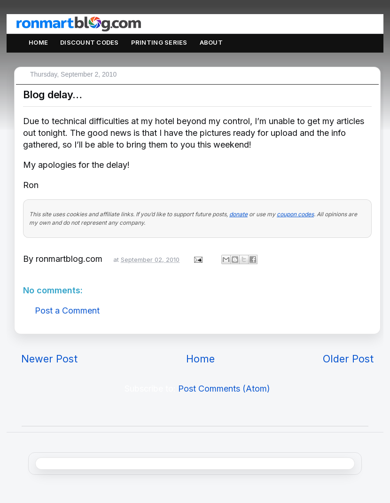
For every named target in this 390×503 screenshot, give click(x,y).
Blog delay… (52, 94)
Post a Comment (67, 310)
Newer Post (49, 359)
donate (238, 214)
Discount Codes (89, 42)
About (211, 42)
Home (38, 42)
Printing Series (159, 42)
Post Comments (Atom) (224, 388)
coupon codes (295, 214)
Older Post (348, 359)
